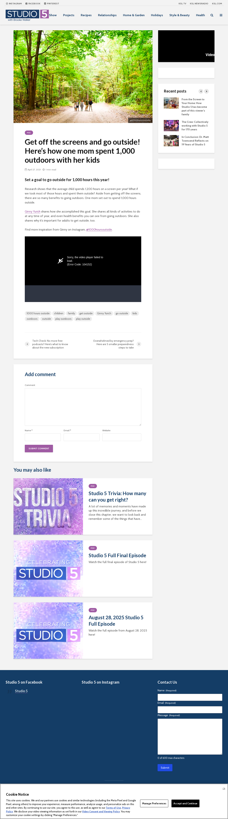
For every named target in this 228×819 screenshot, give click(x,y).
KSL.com (217, 3)
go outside (122, 313)
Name (28, 430)
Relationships (107, 15)
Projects (68, 15)
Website (106, 430)
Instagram (14, 3)
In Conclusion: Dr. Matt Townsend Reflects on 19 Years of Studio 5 (195, 140)
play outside (83, 318)
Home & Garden (134, 15)
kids (135, 313)
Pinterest (51, 3)
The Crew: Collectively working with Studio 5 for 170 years (195, 125)
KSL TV (182, 3)
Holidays (157, 15)
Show (53, 15)
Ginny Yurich (32, 211)
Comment (30, 385)
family (71, 313)
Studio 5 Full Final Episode (117, 555)
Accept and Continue (185, 803)
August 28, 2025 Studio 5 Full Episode (116, 620)
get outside (86, 313)
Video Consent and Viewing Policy (101, 811)
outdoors (32, 318)
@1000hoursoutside (99, 229)
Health (200, 15)
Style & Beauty (179, 15)
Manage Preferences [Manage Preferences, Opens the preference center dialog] (154, 803)
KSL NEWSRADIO (199, 3)
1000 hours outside (38, 313)
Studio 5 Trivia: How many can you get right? (117, 496)
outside (46, 318)
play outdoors (63, 318)
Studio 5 (21, 691)
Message (169, 715)
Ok (224, 788)
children (58, 313)
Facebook (33, 3)
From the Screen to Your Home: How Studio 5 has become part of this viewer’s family (194, 107)
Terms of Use (113, 807)
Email (67, 430)
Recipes (86, 15)
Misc (29, 132)
